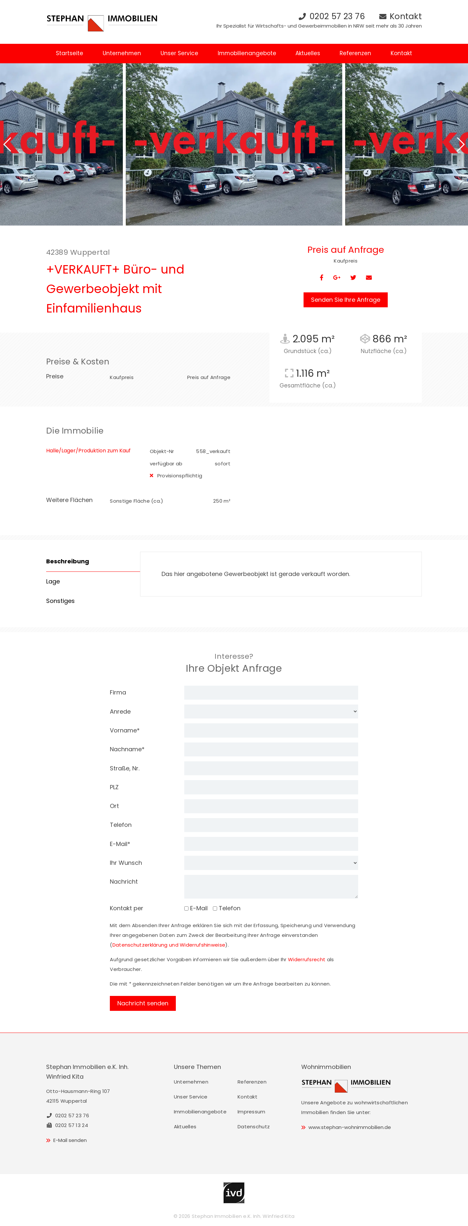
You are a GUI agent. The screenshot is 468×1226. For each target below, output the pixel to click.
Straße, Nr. (124, 768)
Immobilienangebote (247, 53)
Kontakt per (126, 908)
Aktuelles (307, 53)
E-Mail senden (70, 1140)
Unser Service (179, 53)
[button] (7, 144)
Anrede (120, 711)
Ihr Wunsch (126, 863)
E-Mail (120, 844)
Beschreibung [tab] (67, 561)
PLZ (114, 787)
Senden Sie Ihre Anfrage (345, 300)
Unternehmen (122, 53)
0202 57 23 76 (337, 16)
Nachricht (124, 881)
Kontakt (406, 16)
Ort (114, 806)
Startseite (69, 53)
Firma (118, 692)
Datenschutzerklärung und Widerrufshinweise (169, 944)
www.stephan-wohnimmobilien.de (349, 1127)
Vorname (125, 730)
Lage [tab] (53, 581)
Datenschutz (254, 1126)
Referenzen (355, 53)
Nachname (127, 749)
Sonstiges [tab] (60, 601)
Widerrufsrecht (306, 959)
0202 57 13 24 (67, 1125)
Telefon (121, 825)
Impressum (252, 1111)
